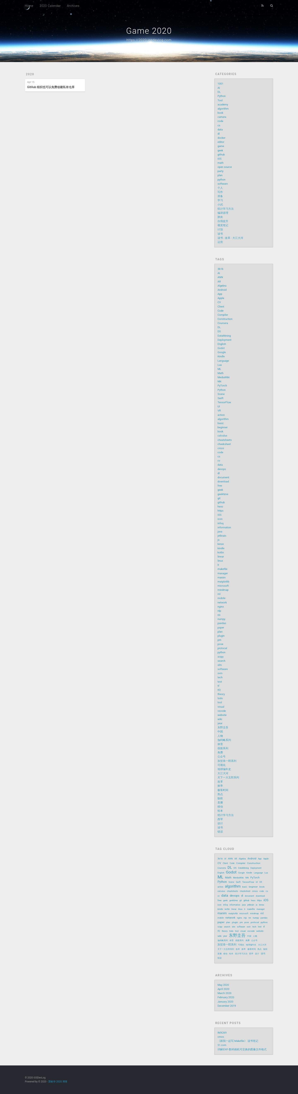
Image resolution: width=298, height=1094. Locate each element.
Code (220, 310)
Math (220, 373)
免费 (220, 752)
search (221, 660)
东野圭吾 (222, 727)
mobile (221, 598)
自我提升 (222, 221)
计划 (220, 229)
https (220, 510)
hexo (220, 506)
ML (219, 369)
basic (220, 423)
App (219, 294)
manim (221, 577)
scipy (220, 656)
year (219, 723)
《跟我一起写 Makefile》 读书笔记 (237, 1041)
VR (219, 410)
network (222, 602)
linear (220, 556)
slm (219, 665)
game (220, 146)
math (220, 162)
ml (218, 594)
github (221, 154)
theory (221, 694)
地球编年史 (224, 769)
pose (220, 644)
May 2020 (223, 984)
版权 (220, 798)
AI (218, 87)
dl (218, 133)
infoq (220, 523)
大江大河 (222, 773)
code (220, 121)
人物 (220, 735)
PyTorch (222, 385)
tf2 (219, 690)
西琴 (220, 819)
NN (219, 381)
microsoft (223, 585)
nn (218, 614)
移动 (220, 806)
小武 (220, 204)
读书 (220, 233)
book (220, 112)
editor (220, 142)
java (219, 531)
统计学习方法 (225, 208)
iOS (219, 158)
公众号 (221, 756)
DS (219, 331)
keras (220, 544)
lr (218, 564)
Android (222, 289)
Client (220, 306)
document (223, 477)
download (223, 481)
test (219, 681)
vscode (221, 710)
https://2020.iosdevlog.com (149, 40)
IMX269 (222, 1032)
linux (220, 560)
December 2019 (226, 1005)
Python (221, 96)
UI (218, 406)
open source (224, 167)
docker (221, 137)
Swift (220, 398)
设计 (220, 823)
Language (223, 360)
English (221, 344)
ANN (220, 277)
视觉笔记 (222, 225)
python (221, 179)
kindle (220, 548)
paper (220, 627)
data (220, 129)
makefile (222, 569)
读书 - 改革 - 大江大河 (230, 237)
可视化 (221, 765)
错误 (220, 831)
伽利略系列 (224, 740)
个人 (220, 187)
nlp (219, 610)
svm (219, 673)
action (221, 415)
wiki (219, 719)
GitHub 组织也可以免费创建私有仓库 (50, 87)
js (218, 539)
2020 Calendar (50, 5)
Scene (221, 394)
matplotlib (223, 581)
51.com (221, 1045)
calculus (222, 435)
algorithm (223, 108)
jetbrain (221, 535)
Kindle (221, 356)
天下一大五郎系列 (228, 777)
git (218, 498)
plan (219, 175)
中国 (220, 731)
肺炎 (220, 217)
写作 (220, 192)
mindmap (222, 589)
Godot (221, 348)
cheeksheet (224, 444)
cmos (220, 448)
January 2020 (225, 1001)
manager (222, 573)
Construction (224, 319)
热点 (220, 794)
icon (219, 519)
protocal (222, 648)
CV (219, 302)
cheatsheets (224, 440)
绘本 (220, 810)
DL (219, 91)
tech (219, 677)
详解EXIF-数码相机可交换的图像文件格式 (242, 1049)
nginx (220, 606)
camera (221, 116)
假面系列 (222, 748)
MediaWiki (223, 377)
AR (219, 281)
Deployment (224, 339)
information (224, 527)
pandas (221, 623)
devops (221, 469)
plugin (221, 635)
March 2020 (224, 993)
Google (221, 352)
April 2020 (223, 989)
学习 (220, 200)
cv (218, 460)
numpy (221, 619)
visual (220, 706)
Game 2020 (149, 31)
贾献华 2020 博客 (57, 1081)
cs (218, 125)
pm (219, 640)
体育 (220, 744)
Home (29, 5)
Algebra (221, 285)
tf (218, 685)
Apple (220, 298)
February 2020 (225, 997)
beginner (222, 427)
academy (222, 104)
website (222, 715)
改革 (220, 781)
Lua (219, 364)
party (220, 171)
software (222, 183)
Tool (219, 100)
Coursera (222, 323)
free (219, 485)
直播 (220, 802)
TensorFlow (224, 402)
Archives (73, 5)
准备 (220, 196)
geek (220, 150)
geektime (222, 494)
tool (219, 702)
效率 (220, 785)
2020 (30, 74)
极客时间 (222, 790)
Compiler (222, 314)
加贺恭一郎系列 (226, 760)
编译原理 (222, 212)
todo (220, 698)
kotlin (220, 552)
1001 (220, 83)
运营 (220, 242)
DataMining (224, 335)
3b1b (220, 269)
